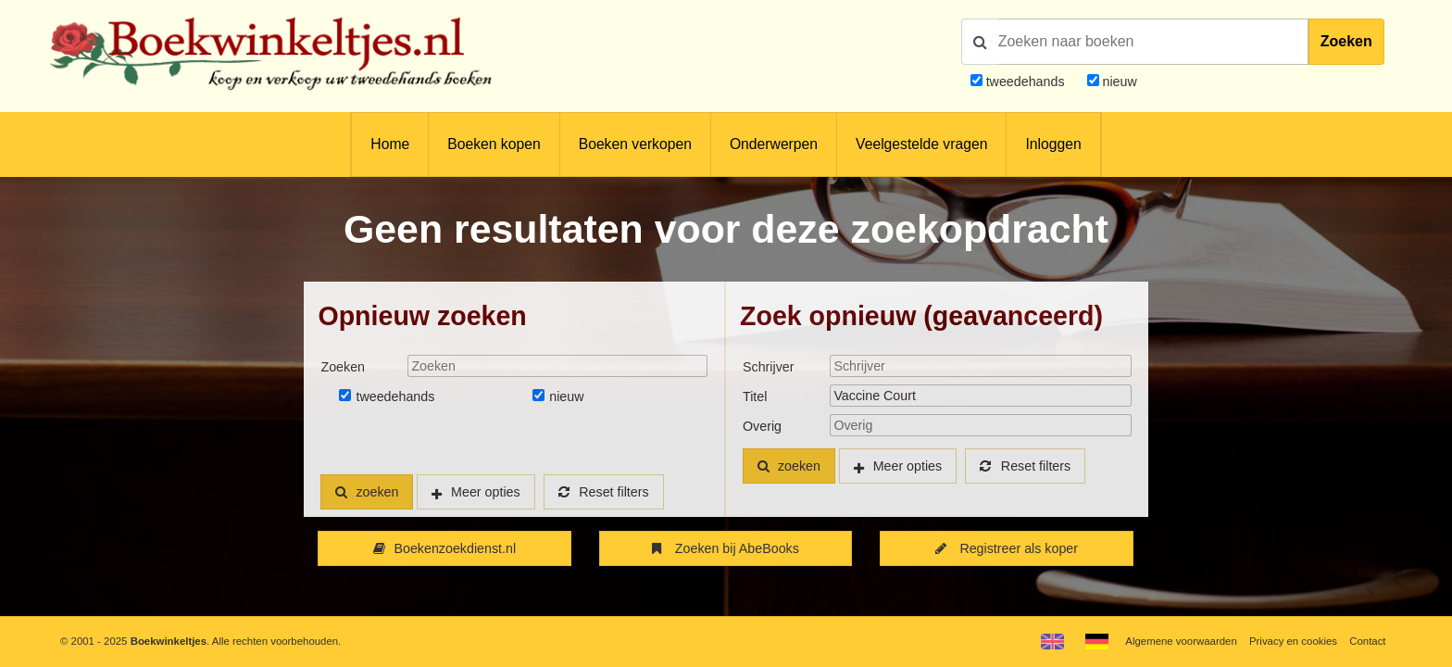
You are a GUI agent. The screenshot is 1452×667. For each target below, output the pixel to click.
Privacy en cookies (1293, 641)
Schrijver (769, 366)
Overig (762, 426)
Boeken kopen (493, 144)
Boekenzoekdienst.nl (444, 548)
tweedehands (1025, 81)
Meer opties (485, 492)
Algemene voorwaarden (1180, 641)
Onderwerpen (774, 144)
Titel (755, 396)
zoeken (366, 492)
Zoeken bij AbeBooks (725, 548)
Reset (603, 492)
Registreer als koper (1006, 548)
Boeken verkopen (635, 144)
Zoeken (1346, 41)
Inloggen (1053, 144)
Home (389, 144)
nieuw (1118, 81)
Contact (1367, 641)
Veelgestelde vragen (921, 144)
